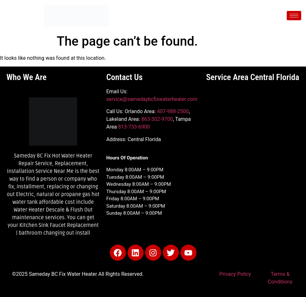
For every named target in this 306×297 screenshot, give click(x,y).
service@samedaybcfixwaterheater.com (151, 99)
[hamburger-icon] (294, 15)
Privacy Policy (235, 274)
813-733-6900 (134, 127)
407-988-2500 (173, 111)
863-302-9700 (157, 119)
